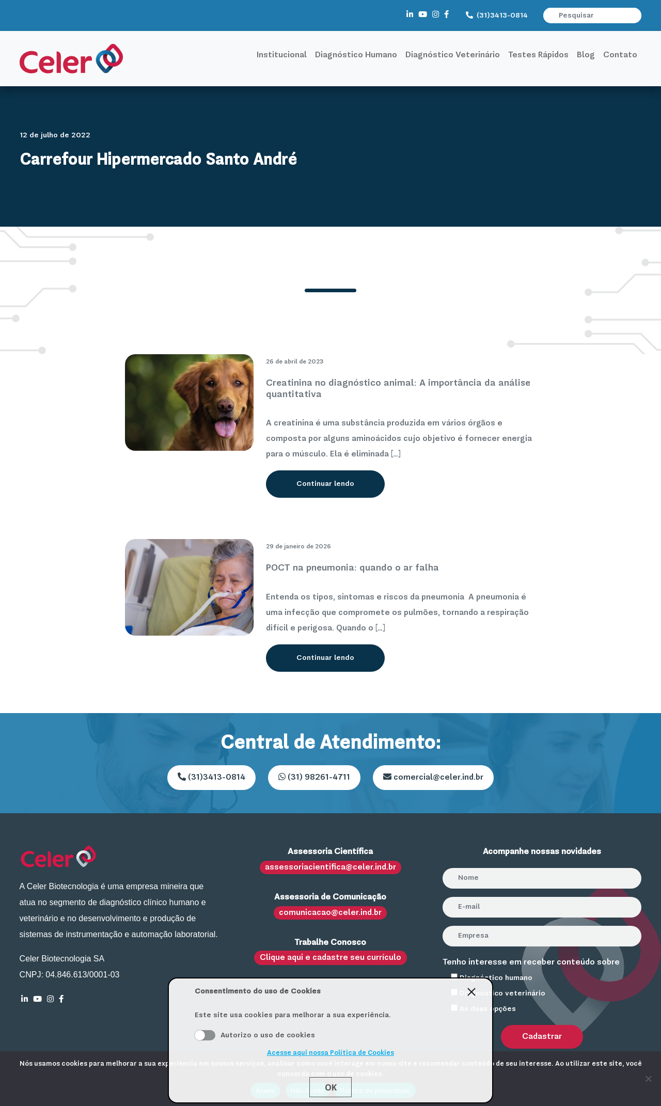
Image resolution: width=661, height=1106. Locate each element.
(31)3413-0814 (497, 15)
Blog (586, 55)
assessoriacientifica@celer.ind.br (330, 867)
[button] (634, 15)
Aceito (205, 1035)
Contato (620, 55)
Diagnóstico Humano (356, 55)
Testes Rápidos (538, 55)
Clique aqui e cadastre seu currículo (330, 958)
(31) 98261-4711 (314, 777)
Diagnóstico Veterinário (452, 55)
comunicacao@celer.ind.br (330, 913)
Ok (331, 1087)
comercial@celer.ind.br (433, 777)
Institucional (282, 55)
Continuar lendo (325, 483)
